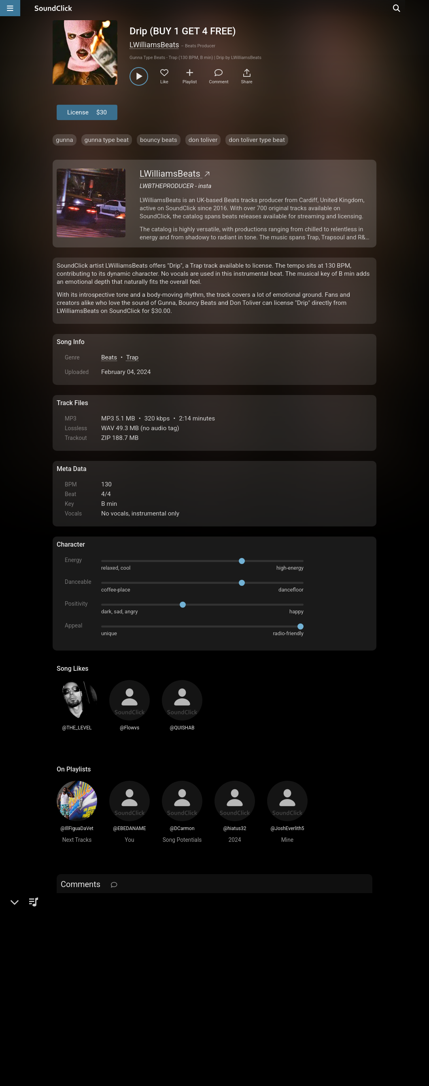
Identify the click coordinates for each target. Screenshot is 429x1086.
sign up (89, 905)
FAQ (90, 994)
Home (69, 994)
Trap (132, 357)
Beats (109, 357)
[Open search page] (421, 8)
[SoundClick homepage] (53, 8)
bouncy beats (158, 140)
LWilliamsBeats (154, 44)
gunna (64, 140)
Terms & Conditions (131, 994)
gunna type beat (107, 140)
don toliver (203, 140)
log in (117, 905)
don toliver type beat (257, 140)
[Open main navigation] (10, 8)
